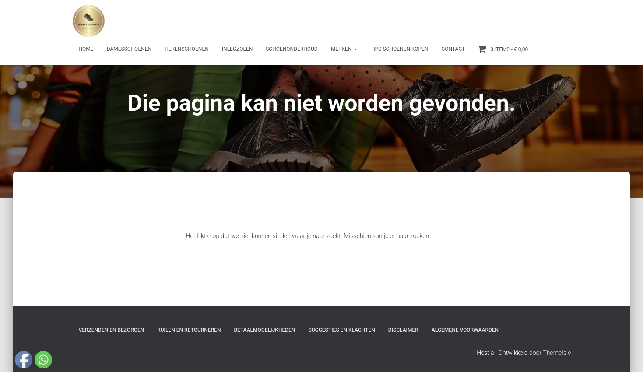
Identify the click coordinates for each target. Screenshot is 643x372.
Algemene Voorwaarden (465, 330)
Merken (344, 49)
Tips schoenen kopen (399, 49)
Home (86, 49)
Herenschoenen (187, 49)
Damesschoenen (129, 49)
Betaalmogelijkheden (264, 330)
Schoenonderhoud (292, 49)
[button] (355, 49)
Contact (453, 49)
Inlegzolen (237, 49)
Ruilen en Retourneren (189, 330)
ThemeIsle (557, 352)
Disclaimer (403, 330)
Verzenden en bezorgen (111, 330)
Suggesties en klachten (341, 330)
